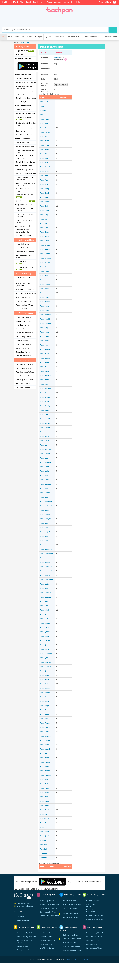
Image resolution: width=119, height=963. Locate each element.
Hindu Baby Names (69, 900)
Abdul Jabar (44, 354)
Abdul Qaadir (45, 623)
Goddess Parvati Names (71, 946)
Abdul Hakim (44, 301)
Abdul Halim (44, 310)
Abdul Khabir (45, 397)
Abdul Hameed (45, 315)
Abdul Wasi (44, 814)
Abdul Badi (44, 206)
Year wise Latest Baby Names (24, 256)
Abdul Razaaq (45, 723)
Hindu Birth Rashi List (23, 301)
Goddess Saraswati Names (72, 950)
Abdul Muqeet (45, 558)
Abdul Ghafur (45, 262)
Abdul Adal (44, 128)
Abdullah (43, 845)
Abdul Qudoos (45, 671)
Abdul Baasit (44, 197)
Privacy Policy (72, 959)
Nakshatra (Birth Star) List (25, 290)
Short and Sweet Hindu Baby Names (26, 124)
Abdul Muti (44, 588)
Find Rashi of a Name (23, 368)
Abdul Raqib (44, 706)
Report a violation (23, 920)
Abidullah (43, 849)
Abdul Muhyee (45, 519)
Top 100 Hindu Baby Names (26, 135)
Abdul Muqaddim (46, 553)
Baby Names (23, 46)
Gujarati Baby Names (23, 321)
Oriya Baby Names (22, 340)
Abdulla (43, 840)
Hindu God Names (22, 244)
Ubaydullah (44, 858)
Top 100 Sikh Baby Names (25, 162)
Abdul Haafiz (44, 271)
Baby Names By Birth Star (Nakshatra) (25, 285)
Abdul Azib (44, 176)
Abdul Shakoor (45, 736)
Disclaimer (86, 959)
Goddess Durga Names (71, 935)
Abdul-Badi (24, 42)
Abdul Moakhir (45, 462)
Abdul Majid (44, 436)
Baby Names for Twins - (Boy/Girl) (24, 215)
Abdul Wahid (44, 784)
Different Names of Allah (25, 196)
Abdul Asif (44, 162)
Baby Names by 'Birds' (94, 940)
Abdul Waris (44, 806)
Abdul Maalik (45, 423)
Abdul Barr (44, 223)
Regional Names (24, 313)
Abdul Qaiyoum (46, 653)
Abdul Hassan (45, 341)
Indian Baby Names (47, 901)
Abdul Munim (45, 545)
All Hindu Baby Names (24, 109)
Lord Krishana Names (47, 940)
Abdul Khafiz (44, 401)
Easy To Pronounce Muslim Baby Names (25, 184)
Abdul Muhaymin (46, 506)
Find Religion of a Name (24, 380)
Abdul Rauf (44, 719)
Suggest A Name (25, 51)
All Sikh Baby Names (23, 142)
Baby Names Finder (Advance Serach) (23, 231)
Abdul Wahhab (45, 779)
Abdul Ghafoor (45, 258)
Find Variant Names (23, 387)
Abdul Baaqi (44, 189)
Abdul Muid (44, 523)
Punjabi (49, 2)
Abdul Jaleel (44, 362)
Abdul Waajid (45, 762)
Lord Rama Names (46, 944)
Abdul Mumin (45, 540)
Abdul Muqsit (45, 562)
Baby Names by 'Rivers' (94, 937)
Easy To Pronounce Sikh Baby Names (24, 157)
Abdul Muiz (44, 527)
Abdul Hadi (44, 275)
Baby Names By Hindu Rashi (24, 279)
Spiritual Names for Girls (25, 268)
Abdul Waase (45, 771)
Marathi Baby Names (23, 337)
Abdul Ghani (44, 267)
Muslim (29, 37)
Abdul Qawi (44, 658)
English (4, 2)
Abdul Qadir (44, 636)
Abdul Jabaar (45, 349)
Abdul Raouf (44, 701)
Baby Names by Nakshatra (26, 937)
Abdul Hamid (45, 319)
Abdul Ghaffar (45, 254)
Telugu (22, 2)
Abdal (42, 106)
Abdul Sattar (44, 732)
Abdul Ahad (44, 145)
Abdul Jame (44, 371)
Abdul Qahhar (45, 645)
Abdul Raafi (44, 675)
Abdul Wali (44, 797)
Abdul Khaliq (45, 406)
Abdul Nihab (44, 610)
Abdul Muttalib (45, 593)
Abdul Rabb (44, 679)
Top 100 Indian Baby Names (26, 98)
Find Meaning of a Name (24, 364)
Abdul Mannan (45, 449)
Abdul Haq (44, 328)
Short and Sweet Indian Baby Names (24, 87)
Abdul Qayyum (45, 662)
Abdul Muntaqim (46, 549)
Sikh (22, 37)
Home (16, 42)
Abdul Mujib (44, 536)
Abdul (42, 115)
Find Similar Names (23, 383)
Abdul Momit (44, 475)
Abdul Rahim (45, 693)
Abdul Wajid (44, 788)
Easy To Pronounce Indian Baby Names (25, 93)
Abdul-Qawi (44, 836)
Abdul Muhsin (45, 514)
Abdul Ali (43, 154)
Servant (57, 57)
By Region (38, 37)
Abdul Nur (44, 619)
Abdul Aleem (44, 150)
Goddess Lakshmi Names (72, 939)
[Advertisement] (69, 20)
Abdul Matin (44, 458)
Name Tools (22, 360)
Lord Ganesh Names (47, 933)
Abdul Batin (44, 241)
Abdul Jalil (44, 367)
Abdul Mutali (44, 584)
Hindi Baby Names (22, 325)
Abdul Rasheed (45, 710)
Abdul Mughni (45, 497)
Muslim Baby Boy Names (94, 915)
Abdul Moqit (44, 480)
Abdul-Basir (44, 832)
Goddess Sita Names (70, 942)
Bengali (28, 2)
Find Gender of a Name (24, 376)
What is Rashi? (21, 309)
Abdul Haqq (44, 332)
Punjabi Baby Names (23, 344)
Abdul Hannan (45, 323)
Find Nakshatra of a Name (25, 372)
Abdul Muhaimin (46, 501)
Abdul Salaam (45, 727)
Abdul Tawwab (45, 740)
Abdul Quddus (45, 666)
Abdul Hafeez (45, 284)
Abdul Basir (44, 232)
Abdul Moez (44, 467)
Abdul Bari (44, 219)
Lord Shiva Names (46, 937)
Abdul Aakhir (45, 119)
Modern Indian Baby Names (26, 82)
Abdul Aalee (44, 123)
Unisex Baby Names (23, 102)
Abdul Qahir (44, 649)
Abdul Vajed (44, 745)
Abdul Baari (44, 193)
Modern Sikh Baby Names (25, 146)
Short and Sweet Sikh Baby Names (25, 151)
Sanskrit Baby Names (24, 118)
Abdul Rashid (45, 714)
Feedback (19, 54)
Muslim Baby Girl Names (94, 919)
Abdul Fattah (44, 249)
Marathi (42, 2)
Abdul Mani (44, 445)
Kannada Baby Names (24, 329)
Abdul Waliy (44, 801)
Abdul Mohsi (44, 471)
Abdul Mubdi (44, 488)
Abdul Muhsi (44, 510)
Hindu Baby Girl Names (71, 917)
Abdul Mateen (45, 454)
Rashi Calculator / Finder (24, 305)
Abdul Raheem (45, 688)
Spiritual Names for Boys (25, 262)
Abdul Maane (45, 428)
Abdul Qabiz (44, 627)
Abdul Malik (44, 440)
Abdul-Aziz (44, 823)
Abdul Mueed (45, 493)
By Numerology (73, 37)
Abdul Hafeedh (45, 280)
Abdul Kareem (45, 388)
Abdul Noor (44, 614)
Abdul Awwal (45, 167)
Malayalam (57, 2)
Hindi (11, 2)
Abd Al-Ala (44, 102)
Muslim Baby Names (93, 900)
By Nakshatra (59, 37)
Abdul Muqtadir (45, 567)
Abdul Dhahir (45, 245)
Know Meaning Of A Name (25, 236)
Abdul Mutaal (45, 575)
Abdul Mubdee (45, 484)
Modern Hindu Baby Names (26, 113)
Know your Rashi (23, 946)
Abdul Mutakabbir (46, 580)
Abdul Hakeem (45, 297)
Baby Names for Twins (48, 912)
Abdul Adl (43, 136)
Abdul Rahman (45, 697)
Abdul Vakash (45, 749)
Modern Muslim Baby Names (26, 173)
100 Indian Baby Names (48, 908)
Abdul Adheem (45, 132)
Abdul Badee (44, 202)
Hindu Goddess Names (24, 248)
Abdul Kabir (44, 380)
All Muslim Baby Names (24, 170)
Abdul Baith (44, 210)
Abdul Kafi (44, 384)
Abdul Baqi (44, 215)
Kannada (66, 2)
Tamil (16, 2)
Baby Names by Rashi (25, 933)
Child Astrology (23, 274)
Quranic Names (25, 201)
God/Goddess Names (91, 37)
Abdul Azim (44, 180)
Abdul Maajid (45, 419)
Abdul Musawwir (46, 571)
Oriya (72, 2)
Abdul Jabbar (45, 358)
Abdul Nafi (44, 601)
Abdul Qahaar (45, 640)
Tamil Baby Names (22, 348)
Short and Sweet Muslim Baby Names (24, 178)
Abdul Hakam (45, 293)
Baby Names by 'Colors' (94, 948)
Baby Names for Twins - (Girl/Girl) (24, 221)
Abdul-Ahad (44, 818)
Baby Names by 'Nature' (94, 933)
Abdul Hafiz (44, 289)
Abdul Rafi (44, 684)
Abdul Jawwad (45, 375)
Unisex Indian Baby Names (49, 916)
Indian (10, 37)
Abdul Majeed (45, 432)
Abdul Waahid (45, 758)
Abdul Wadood (45, 775)
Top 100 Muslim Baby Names (23, 190)
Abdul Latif (44, 414)
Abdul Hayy (44, 345)
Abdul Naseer (45, 606)
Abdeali (43, 110)
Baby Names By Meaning (25, 252)
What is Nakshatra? (23, 297)
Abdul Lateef (44, 410)
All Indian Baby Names (24, 79)
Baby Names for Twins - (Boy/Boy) (24, 209)
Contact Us (105, 2)
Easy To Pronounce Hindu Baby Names (25, 130)
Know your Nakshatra (24, 950)
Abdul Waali (44, 766)
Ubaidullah (44, 853)
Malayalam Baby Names (24, 333)
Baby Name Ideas (110, 37)
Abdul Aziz (44, 184)
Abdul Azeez (44, 171)
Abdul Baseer (45, 228)
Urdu (78, 2)
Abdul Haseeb (45, 336)
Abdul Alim (44, 158)
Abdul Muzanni (45, 597)
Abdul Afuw (44, 141)
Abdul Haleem (45, 306)
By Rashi (48, 37)
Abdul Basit (44, 236)
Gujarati (35, 2)
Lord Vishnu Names (47, 948)
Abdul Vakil (44, 753)
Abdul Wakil (44, 792)
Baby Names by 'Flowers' (95, 944)
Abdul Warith (45, 810)
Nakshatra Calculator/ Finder (26, 293)
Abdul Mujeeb (45, 532)
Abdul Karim (44, 393)
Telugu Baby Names (23, 352)
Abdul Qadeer (45, 632)
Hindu (17, 37)
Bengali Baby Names (23, 317)
